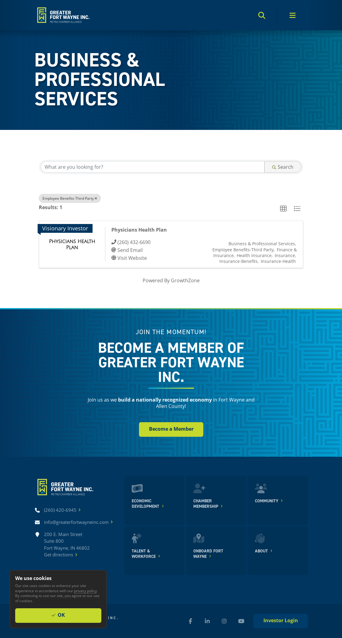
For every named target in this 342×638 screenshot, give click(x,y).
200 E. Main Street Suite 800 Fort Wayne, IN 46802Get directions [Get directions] (67, 544)
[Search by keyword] (153, 167)
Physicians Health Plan (139, 229)
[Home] (62, 15)
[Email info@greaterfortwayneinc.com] (76, 522)
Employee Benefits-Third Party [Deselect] (69, 198)
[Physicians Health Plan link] (72, 244)
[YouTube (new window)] (241, 621)
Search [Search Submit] (282, 167)
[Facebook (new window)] (190, 621)
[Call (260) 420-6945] (60, 510)
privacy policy (85, 590)
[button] (283, 209)
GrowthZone (185, 280)
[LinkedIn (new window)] (207, 621)
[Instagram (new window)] (224, 621)
